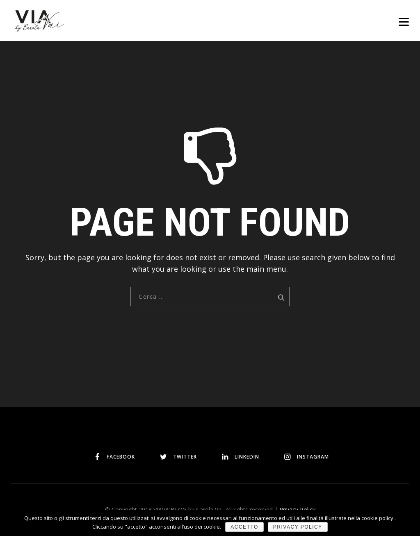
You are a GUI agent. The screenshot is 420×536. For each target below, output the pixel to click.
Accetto (244, 527)
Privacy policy (297, 527)
